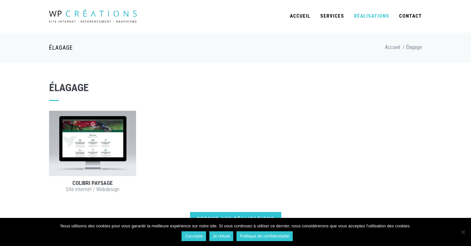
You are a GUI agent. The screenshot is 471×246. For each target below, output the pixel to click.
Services (332, 16)
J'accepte (194, 236)
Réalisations (371, 16)
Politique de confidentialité (264, 236)
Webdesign (107, 189)
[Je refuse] (463, 232)
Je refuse (221, 236)
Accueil (300, 16)
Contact (410, 16)
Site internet (79, 189)
